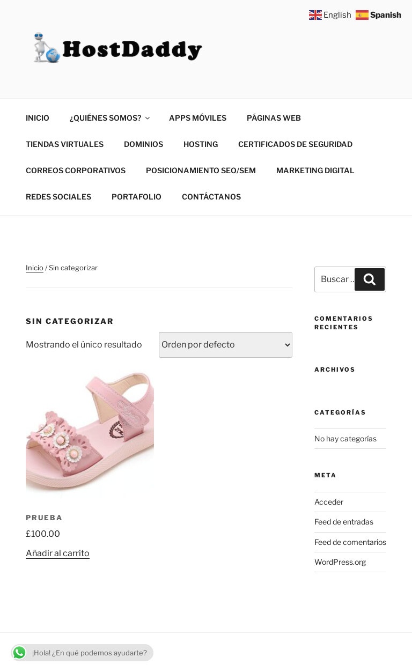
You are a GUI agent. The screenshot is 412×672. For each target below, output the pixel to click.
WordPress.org (340, 561)
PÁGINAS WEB (274, 117)
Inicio (34, 267)
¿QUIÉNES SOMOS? (110, 117)
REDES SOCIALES (58, 196)
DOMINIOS (143, 144)
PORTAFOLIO (136, 196)
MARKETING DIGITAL (315, 170)
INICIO (37, 117)
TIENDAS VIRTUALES (65, 144)
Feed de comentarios (350, 542)
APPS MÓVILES (197, 117)
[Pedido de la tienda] (225, 345)
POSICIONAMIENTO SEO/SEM (201, 170)
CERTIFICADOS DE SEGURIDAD (295, 144)
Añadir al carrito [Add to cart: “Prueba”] (58, 553)
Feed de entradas (343, 521)
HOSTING (200, 144)
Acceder (328, 501)
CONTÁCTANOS (211, 196)
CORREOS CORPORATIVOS (76, 170)
